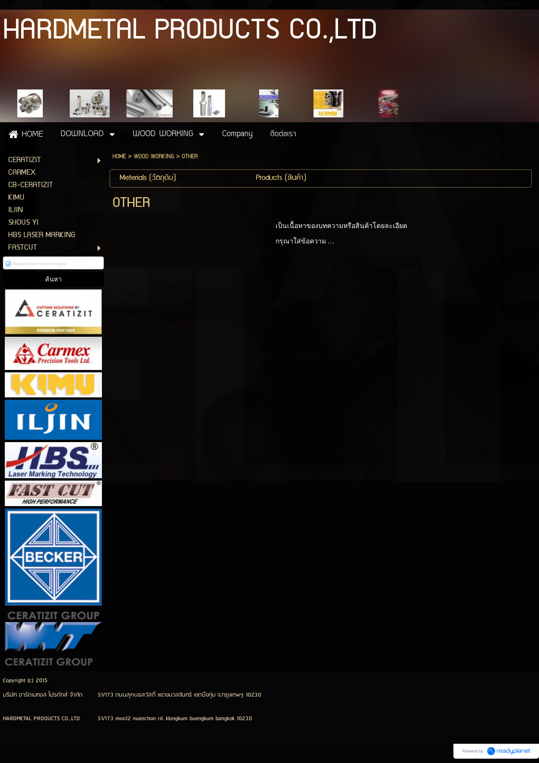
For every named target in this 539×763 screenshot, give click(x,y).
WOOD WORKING (154, 157)
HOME (119, 157)
